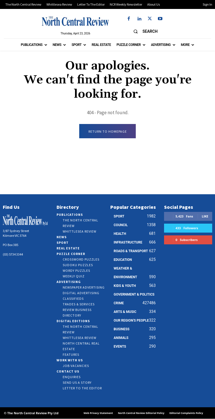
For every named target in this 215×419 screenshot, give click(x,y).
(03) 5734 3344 (13, 254)
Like (205, 216)
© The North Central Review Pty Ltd (31, 413)
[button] (142, 31)
